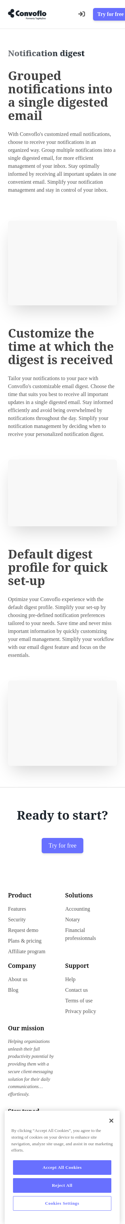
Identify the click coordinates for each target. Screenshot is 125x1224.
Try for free (62, 845)
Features (17, 909)
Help (70, 979)
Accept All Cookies (62, 1167)
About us (17, 979)
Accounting (77, 909)
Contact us (76, 990)
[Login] (81, 14)
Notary (72, 919)
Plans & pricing (24, 941)
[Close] (111, 1120)
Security (17, 919)
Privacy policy (80, 1011)
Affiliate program (26, 951)
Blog (13, 990)
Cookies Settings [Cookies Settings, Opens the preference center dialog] (62, 1203)
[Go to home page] (27, 14)
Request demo (23, 930)
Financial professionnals (80, 934)
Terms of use (79, 1000)
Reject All (62, 1185)
